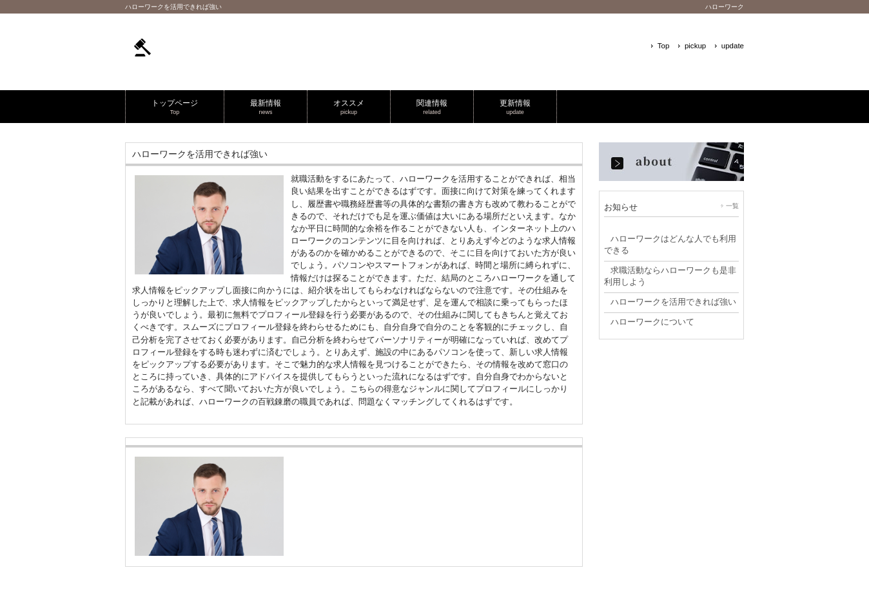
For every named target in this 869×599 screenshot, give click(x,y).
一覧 (732, 205)
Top (664, 46)
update (732, 46)
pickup (695, 46)
